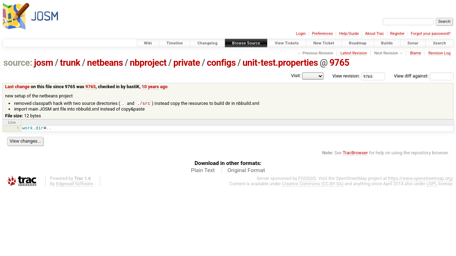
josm (43, 63)
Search (439, 43)
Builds (387, 43)
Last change (17, 86)
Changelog (207, 43)
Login (301, 33)
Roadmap (358, 43)
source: (18, 63)
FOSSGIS (307, 178)
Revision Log (439, 53)
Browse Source (246, 43)
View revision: (346, 76)
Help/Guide (349, 33)
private (186, 63)
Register (397, 33)
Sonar (413, 43)
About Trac (374, 33)
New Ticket (324, 43)
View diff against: (424, 76)
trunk (70, 63)
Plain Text (203, 170)
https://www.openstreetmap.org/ (421, 178)
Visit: (296, 75)
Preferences (322, 33)
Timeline (174, 43)
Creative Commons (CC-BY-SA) (313, 184)
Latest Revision (354, 53)
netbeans (105, 63)
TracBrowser (355, 153)
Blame (415, 53)
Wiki (148, 43)
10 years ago (155, 86)
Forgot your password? (431, 33)
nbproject (148, 63)
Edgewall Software (74, 184)
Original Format (246, 170)
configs (221, 63)
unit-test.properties (280, 63)
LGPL (431, 184)
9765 (339, 63)
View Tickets (287, 43)
